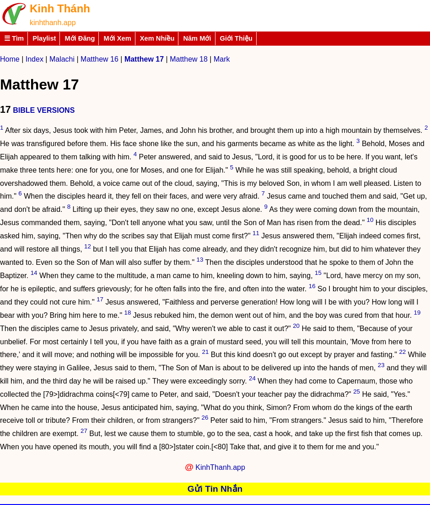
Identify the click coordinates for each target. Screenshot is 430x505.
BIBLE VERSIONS (44, 110)
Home (10, 59)
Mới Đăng (79, 38)
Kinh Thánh (60, 8)
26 (205, 417)
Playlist (44, 38)
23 (381, 365)
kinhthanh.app (53, 22)
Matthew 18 (189, 59)
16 (312, 286)
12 (87, 246)
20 (296, 325)
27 (84, 430)
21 (205, 351)
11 (256, 233)
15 (318, 272)
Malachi (62, 59)
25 (356, 391)
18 (127, 312)
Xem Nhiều (157, 38)
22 (402, 351)
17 (100, 299)
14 (34, 272)
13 (200, 259)
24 (252, 378)
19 (417, 312)
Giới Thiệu (236, 38)
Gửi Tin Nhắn (215, 489)
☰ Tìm (14, 38)
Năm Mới (197, 38)
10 (370, 219)
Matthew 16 (99, 59)
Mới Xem (117, 38)
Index (34, 59)
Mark (222, 59)
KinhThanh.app (220, 467)
